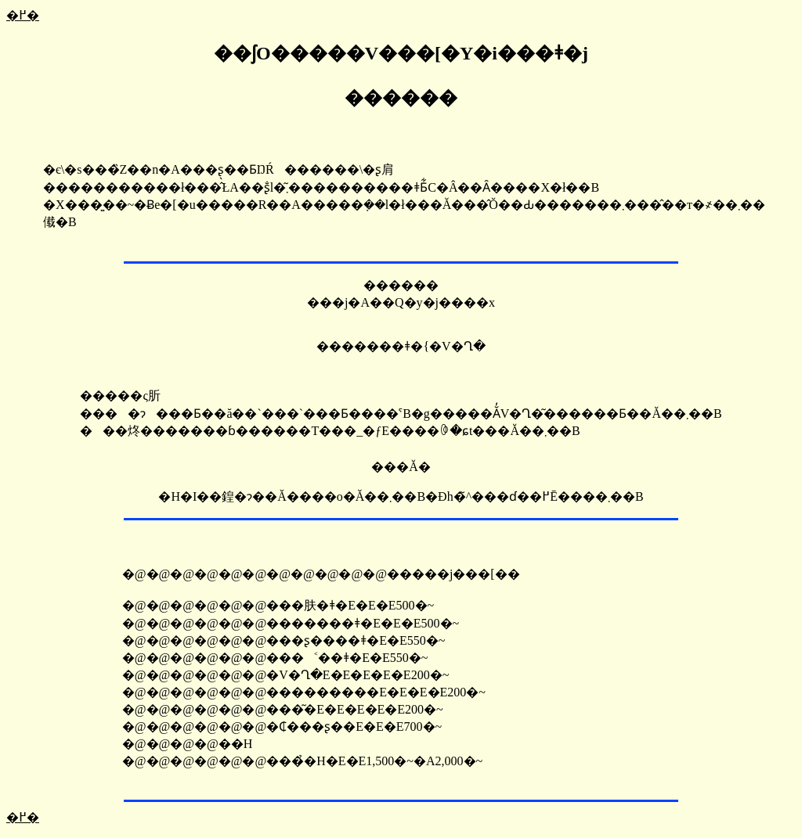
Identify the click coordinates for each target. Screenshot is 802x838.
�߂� (22, 15)
